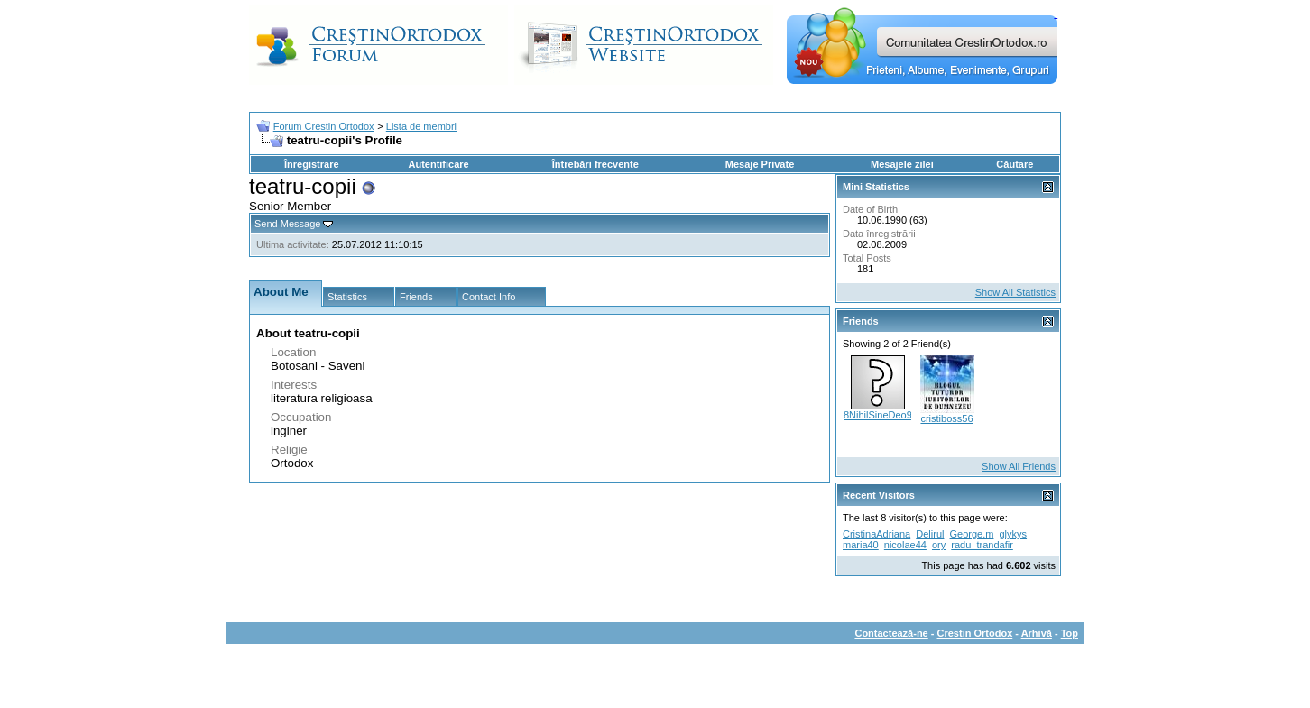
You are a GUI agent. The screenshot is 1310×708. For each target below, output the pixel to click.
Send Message (287, 223)
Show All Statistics (1015, 292)
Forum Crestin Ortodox (323, 126)
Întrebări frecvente (595, 164)
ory (939, 544)
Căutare (1014, 164)
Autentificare (438, 164)
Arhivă (1036, 633)
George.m (972, 534)
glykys (1014, 534)
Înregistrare (311, 164)
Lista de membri (421, 126)
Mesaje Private (759, 164)
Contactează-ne (890, 633)
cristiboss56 (946, 418)
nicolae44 (905, 544)
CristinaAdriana (876, 534)
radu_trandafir (982, 544)
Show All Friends (1019, 466)
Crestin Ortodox (975, 633)
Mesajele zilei (902, 164)
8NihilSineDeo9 (878, 414)
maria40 (861, 544)
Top (1069, 633)
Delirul (930, 534)
